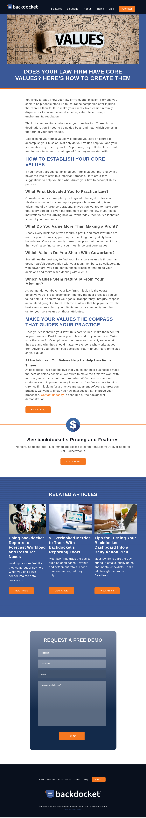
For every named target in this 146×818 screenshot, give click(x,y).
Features (56, 8)
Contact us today (52, 394)
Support (83, 780)
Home (32, 780)
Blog (111, 8)
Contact (127, 8)
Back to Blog (38, 409)
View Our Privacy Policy (73, 810)
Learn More (73, 461)
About (87, 8)
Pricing (99, 8)
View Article (21, 590)
